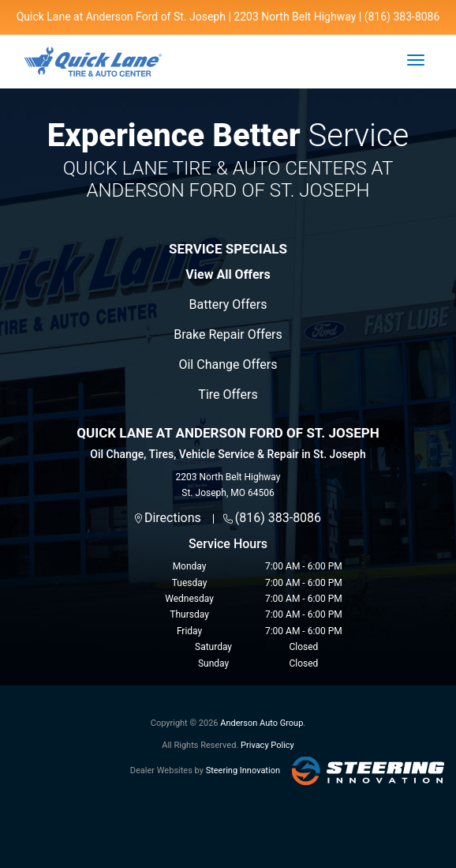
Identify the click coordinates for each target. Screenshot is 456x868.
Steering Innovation (243, 770)
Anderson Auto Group (261, 723)
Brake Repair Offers (228, 334)
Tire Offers (227, 394)
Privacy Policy (267, 745)
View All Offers (227, 274)
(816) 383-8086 (278, 517)
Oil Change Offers (227, 364)
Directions (172, 517)
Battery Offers (228, 304)
